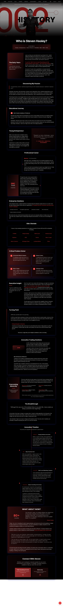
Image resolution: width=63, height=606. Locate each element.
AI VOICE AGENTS (33, 1)
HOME (5, 1)
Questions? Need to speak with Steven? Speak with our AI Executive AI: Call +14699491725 (32, 4)
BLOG (15, 1)
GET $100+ (45, 1)
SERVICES (26, 1)
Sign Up (54, 1)
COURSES (20, 1)
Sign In (59, 1)
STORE (39, 1)
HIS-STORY (10, 1)
